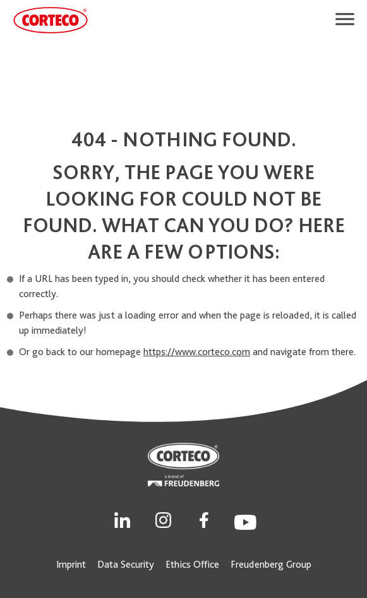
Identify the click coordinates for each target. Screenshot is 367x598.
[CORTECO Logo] (50, 20)
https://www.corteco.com (196, 352)
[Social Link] (122, 519)
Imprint (71, 564)
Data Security (125, 564)
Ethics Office (192, 564)
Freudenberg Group (271, 564)
